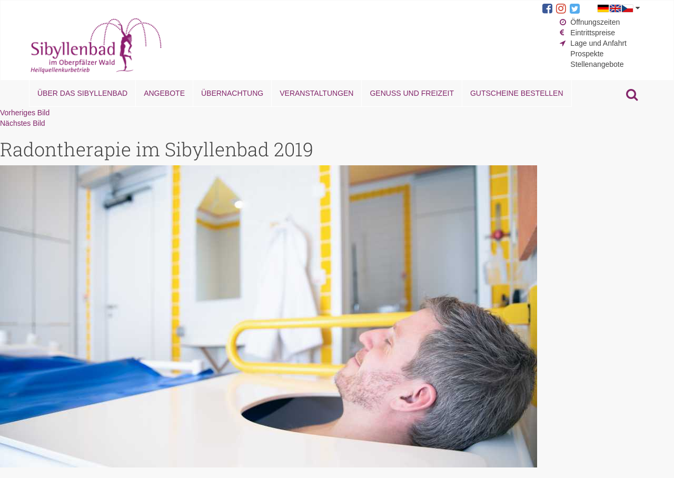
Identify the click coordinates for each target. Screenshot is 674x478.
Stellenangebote (596, 64)
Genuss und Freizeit (411, 93)
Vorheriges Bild (24, 112)
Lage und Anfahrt (598, 43)
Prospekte (586, 53)
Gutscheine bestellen (516, 93)
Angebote (164, 93)
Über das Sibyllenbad (82, 93)
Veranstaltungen (316, 93)
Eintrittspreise (592, 32)
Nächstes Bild (22, 123)
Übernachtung (232, 93)
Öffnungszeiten (595, 22)
